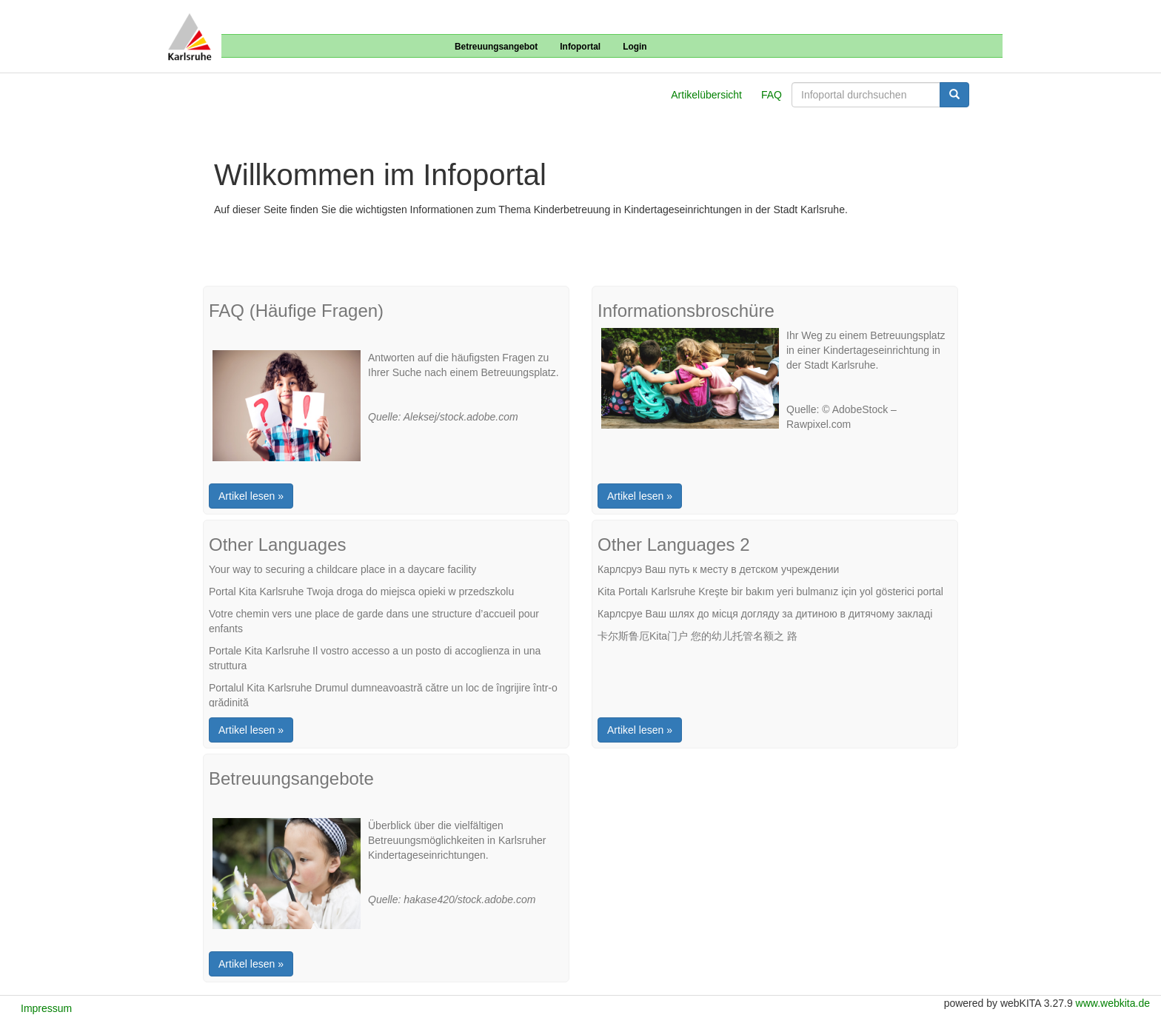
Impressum (46, 1008)
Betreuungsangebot (496, 46)
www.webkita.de (1113, 1003)
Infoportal (580, 46)
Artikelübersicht (706, 95)
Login (634, 46)
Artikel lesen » (251, 496)
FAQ (771, 95)
